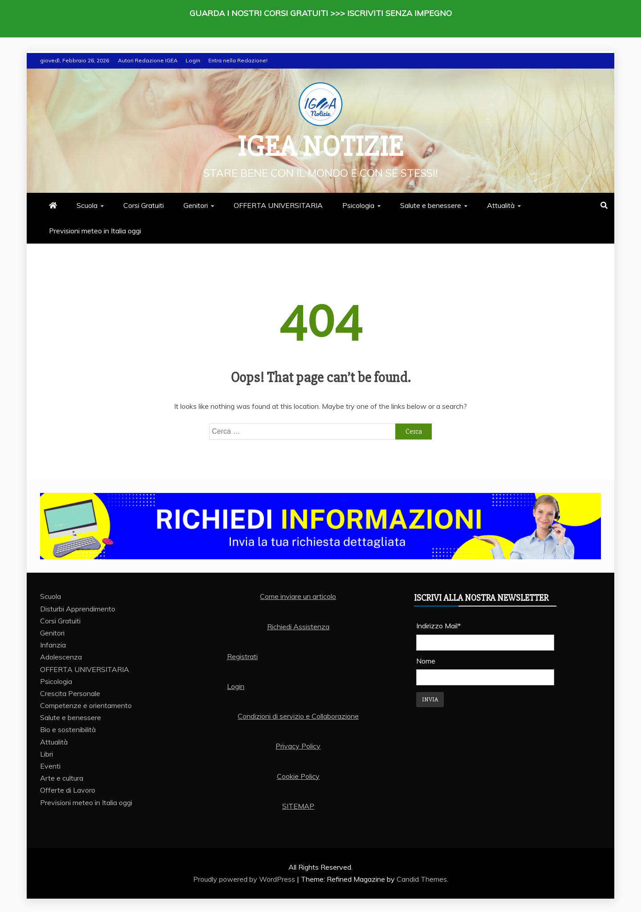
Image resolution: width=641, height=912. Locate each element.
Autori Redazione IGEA (148, 60)
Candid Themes (422, 879)
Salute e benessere (430, 205)
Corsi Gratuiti (143, 205)
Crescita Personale (70, 693)
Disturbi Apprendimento (77, 608)
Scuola (87, 205)
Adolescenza (61, 656)
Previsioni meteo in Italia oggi (95, 230)
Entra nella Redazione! (238, 60)
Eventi (50, 765)
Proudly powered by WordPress (245, 879)
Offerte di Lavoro (67, 790)
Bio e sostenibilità (68, 729)
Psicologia (358, 205)
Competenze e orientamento (86, 705)
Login (193, 60)
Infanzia (53, 644)
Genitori (195, 205)
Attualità (501, 205)
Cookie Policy (298, 776)
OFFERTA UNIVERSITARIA (278, 205)
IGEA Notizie (320, 147)
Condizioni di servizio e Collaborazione (298, 716)
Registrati (242, 656)
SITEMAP (298, 806)
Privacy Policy (298, 745)
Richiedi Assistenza (298, 626)
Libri (46, 753)
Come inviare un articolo (298, 596)
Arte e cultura (61, 778)
